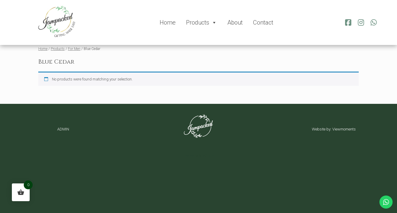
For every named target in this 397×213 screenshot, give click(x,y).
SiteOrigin (206, 156)
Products (201, 22)
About (235, 22)
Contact (263, 22)
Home (168, 22)
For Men (74, 49)
